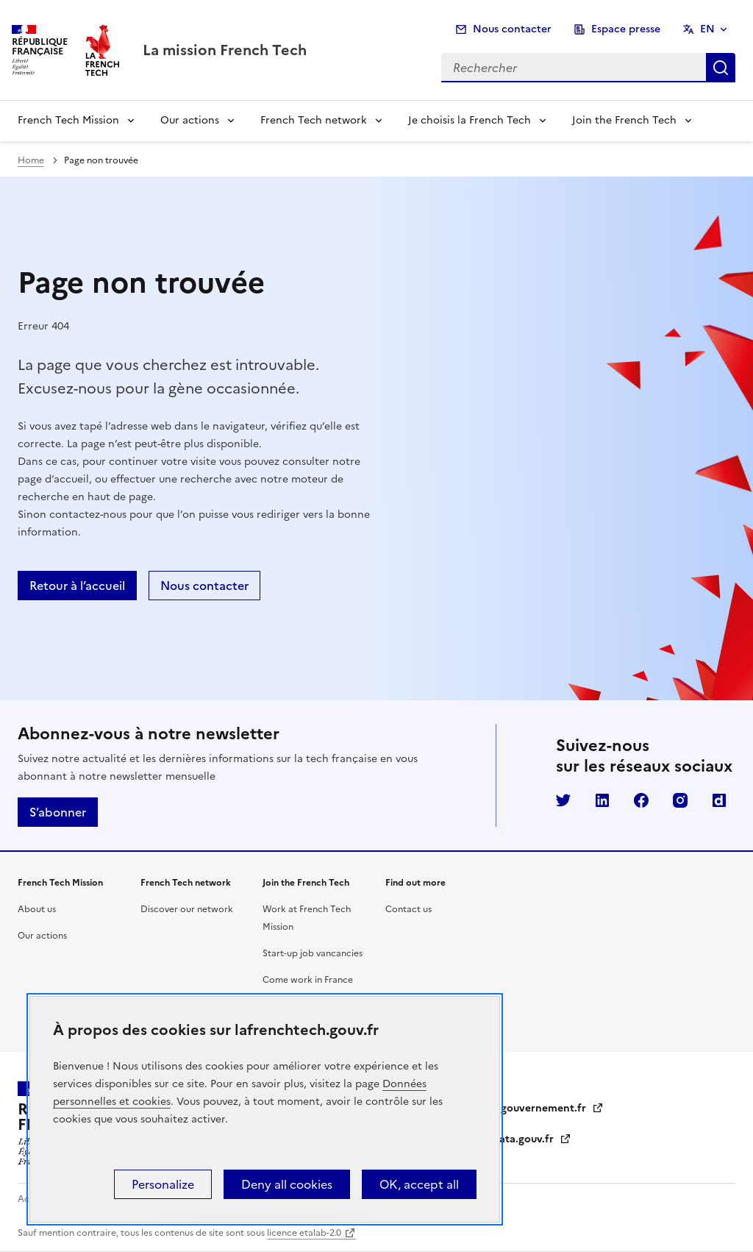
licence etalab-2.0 (304, 1232)
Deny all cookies (286, 1184)
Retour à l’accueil (77, 585)
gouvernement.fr (552, 1108)
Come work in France (308, 979)
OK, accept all (419, 1184)
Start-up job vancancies (313, 953)
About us (37, 909)
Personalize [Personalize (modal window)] (163, 1184)
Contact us (408, 909)
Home (31, 160)
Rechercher (720, 67)
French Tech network (313, 120)
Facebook (641, 800)
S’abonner (57, 812)
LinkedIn (602, 800)
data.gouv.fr (532, 1139)
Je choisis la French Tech (469, 120)
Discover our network (186, 909)
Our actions (189, 120)
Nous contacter (512, 29)
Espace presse (625, 29)
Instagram (680, 800)
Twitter (563, 800)
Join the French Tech (624, 120)
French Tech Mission (68, 120)
